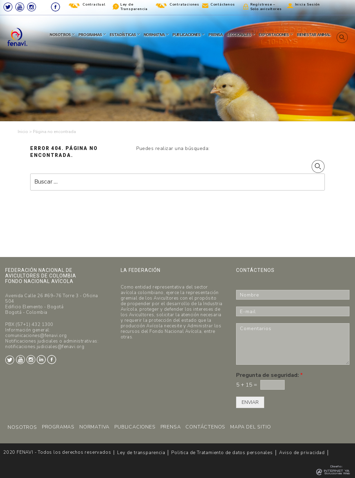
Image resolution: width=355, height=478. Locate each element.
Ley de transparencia (141, 453)
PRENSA (171, 427)
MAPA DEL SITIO (250, 427)
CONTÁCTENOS (205, 427)
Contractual (94, 4)
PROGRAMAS (58, 427)
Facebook (55, 6)
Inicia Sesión (307, 4)
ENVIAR (250, 402)
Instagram (31, 6)
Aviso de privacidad (302, 453)
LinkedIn (43, 6)
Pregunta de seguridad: (269, 375)
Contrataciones (184, 4)
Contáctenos (222, 4)
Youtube (19, 6)
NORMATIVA (94, 427)
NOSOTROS (22, 427)
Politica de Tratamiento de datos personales (221, 453)
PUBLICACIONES (134, 427)
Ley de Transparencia (134, 6)
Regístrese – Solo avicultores (266, 6)
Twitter (7, 6)
